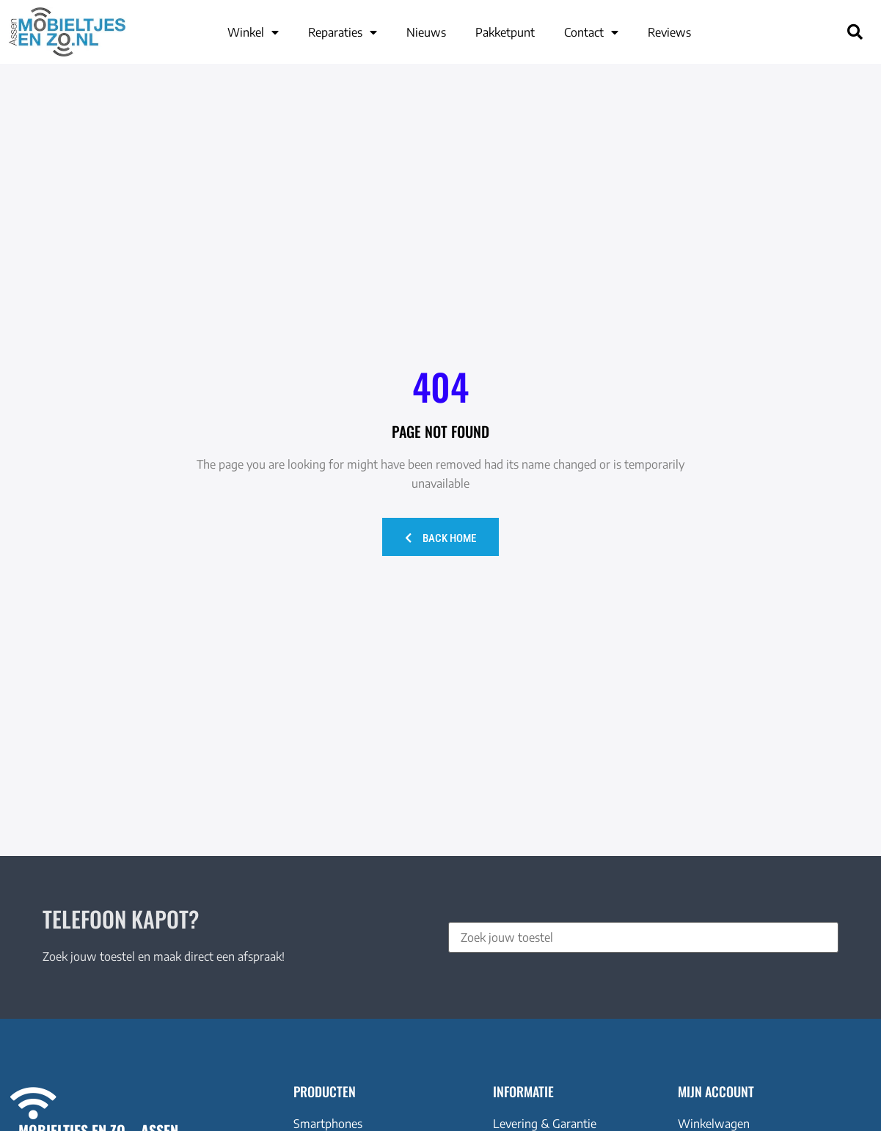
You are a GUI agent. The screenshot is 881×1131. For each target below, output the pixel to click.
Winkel (253, 32)
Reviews (669, 32)
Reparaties (342, 32)
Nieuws (426, 32)
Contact (591, 32)
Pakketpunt (505, 32)
